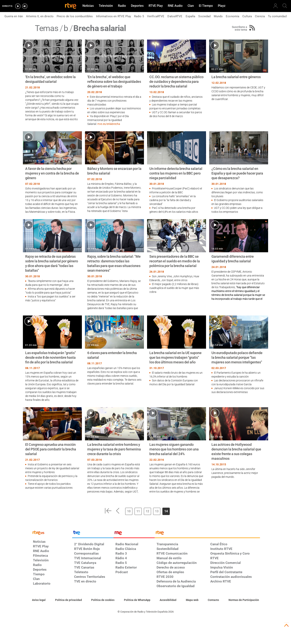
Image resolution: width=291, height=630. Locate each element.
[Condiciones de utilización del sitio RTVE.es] (39, 600)
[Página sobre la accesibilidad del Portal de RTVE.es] (168, 600)
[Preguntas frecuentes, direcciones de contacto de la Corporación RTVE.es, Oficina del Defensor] (213, 600)
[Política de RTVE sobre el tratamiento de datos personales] (68, 600)
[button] (108, 511)
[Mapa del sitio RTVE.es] (192, 600)
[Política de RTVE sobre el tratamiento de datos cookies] (102, 600)
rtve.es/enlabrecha (108, 123)
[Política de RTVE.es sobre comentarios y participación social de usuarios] (244, 600)
